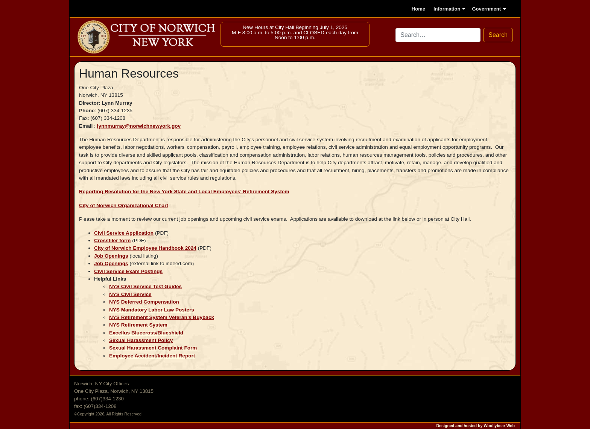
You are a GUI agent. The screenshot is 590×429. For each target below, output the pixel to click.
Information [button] (447, 9)
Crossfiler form (112, 240)
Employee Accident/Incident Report (152, 356)
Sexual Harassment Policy (141, 340)
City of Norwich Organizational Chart (123, 205)
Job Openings (111, 256)
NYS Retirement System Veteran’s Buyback (161, 317)
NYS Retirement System (138, 325)
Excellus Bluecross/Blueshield (146, 333)
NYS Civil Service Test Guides (145, 286)
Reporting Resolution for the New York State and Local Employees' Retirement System (184, 191)
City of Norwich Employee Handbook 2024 (145, 248)
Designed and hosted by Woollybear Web (475, 425)
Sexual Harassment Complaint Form (153, 348)
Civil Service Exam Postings (128, 271)
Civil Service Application (124, 233)
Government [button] (486, 9)
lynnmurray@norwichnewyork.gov (139, 126)
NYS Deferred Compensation (144, 302)
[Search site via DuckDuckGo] (438, 35)
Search (498, 35)
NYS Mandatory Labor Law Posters (151, 310)
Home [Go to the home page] (418, 9)
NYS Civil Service (130, 294)
